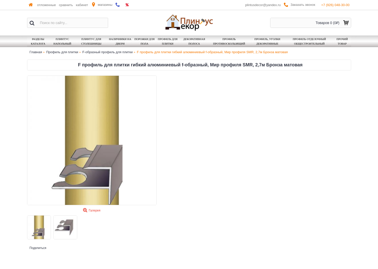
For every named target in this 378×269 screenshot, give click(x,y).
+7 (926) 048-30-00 (335, 5)
